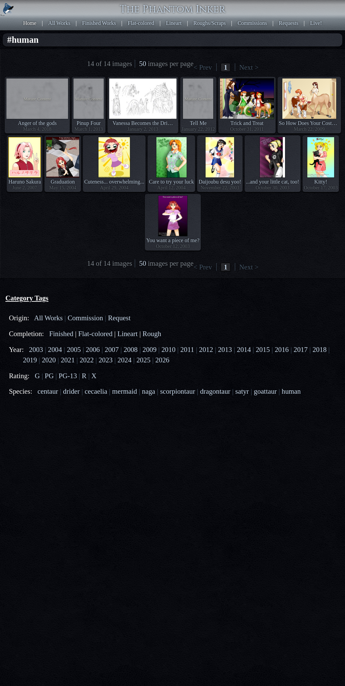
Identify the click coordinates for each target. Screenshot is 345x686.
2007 (112, 349)
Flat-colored (141, 23)
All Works (59, 23)
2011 (187, 349)
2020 (49, 360)
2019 (30, 360)
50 (142, 63)
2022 (87, 360)
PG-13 (68, 376)
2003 (36, 349)
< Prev (202, 67)
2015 (263, 349)
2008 (131, 349)
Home (29, 23)
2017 (301, 349)
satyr (242, 391)
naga (148, 391)
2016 (282, 349)
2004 (55, 349)
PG (49, 376)
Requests (289, 23)
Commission (85, 318)
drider (71, 391)
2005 (74, 349)
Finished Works (99, 23)
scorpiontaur (177, 391)
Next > (248, 67)
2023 (106, 360)
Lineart (174, 23)
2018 (320, 349)
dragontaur (215, 391)
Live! (316, 23)
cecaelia (96, 391)
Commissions (252, 23)
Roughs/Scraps (209, 23)
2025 (143, 360)
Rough (152, 333)
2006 (93, 349)
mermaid (124, 391)
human (291, 391)
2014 (244, 349)
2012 (206, 349)
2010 (168, 349)
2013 (225, 349)
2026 (162, 360)
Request (119, 318)
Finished (61, 333)
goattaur (265, 391)
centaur (47, 391)
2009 (150, 349)
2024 (125, 360)
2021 (68, 360)
